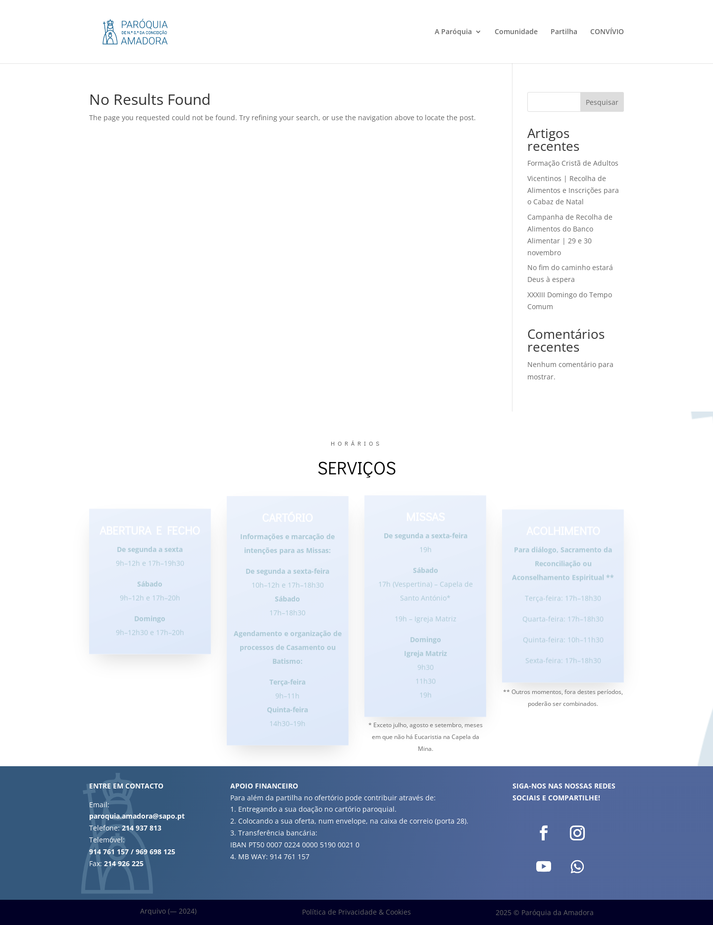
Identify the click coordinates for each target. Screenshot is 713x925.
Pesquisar (602, 102)
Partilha (564, 32)
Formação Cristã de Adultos (572, 163)
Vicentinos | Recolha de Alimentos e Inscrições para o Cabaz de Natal (573, 190)
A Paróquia (453, 32)
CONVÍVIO (607, 32)
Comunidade (516, 32)
